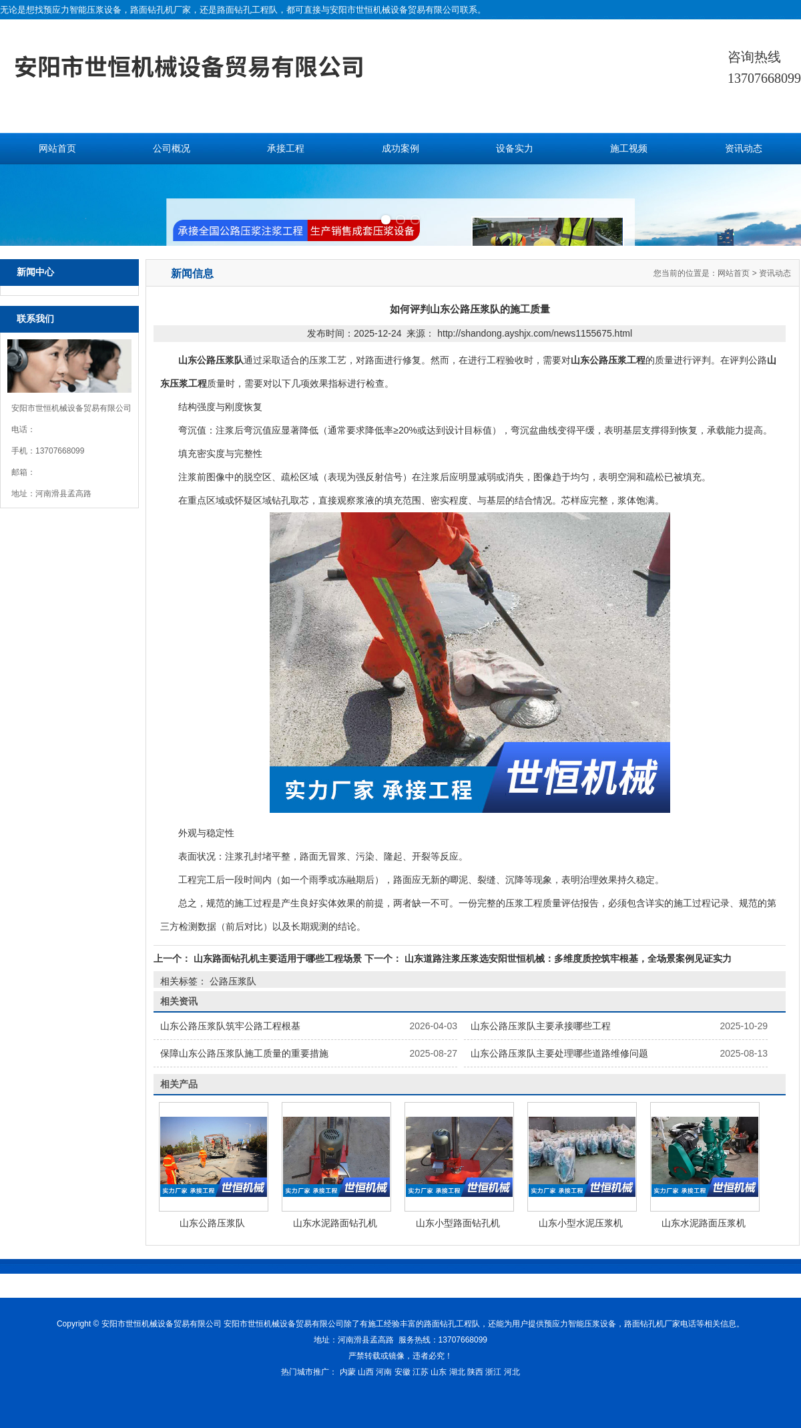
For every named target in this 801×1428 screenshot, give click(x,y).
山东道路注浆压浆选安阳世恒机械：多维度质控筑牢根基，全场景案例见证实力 (567, 958)
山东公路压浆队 (212, 1223)
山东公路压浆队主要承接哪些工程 (541, 1026)
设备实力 (514, 149)
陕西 (475, 1372)
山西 (366, 1372)
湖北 (457, 1372)
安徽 (402, 1372)
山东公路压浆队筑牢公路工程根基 (230, 1026)
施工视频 (628, 149)
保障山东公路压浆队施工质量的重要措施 (244, 1053)
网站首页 (57, 149)
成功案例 (400, 149)
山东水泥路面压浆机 (703, 1223)
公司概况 (171, 149)
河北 (512, 1372)
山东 (439, 1372)
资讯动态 (743, 149)
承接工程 (285, 149)
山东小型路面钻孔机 (458, 1223)
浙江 (493, 1372)
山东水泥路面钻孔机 (335, 1223)
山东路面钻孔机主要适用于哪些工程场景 (277, 958)
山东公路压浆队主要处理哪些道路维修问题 (559, 1053)
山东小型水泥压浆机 (581, 1223)
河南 (384, 1372)
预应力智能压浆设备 (82, 10)
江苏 (421, 1372)
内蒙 (348, 1372)
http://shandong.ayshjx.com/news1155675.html (534, 333)
